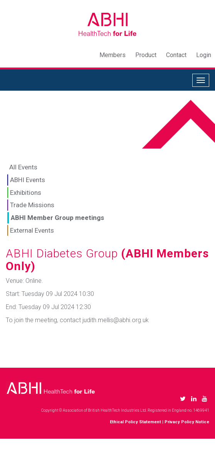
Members (112, 55)
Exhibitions (25, 192)
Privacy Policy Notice (187, 421)
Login (203, 55)
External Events (32, 230)
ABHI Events (27, 180)
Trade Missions (32, 205)
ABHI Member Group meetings (57, 217)
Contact (176, 55)
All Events (23, 167)
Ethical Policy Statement (135, 421)
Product (145, 55)
